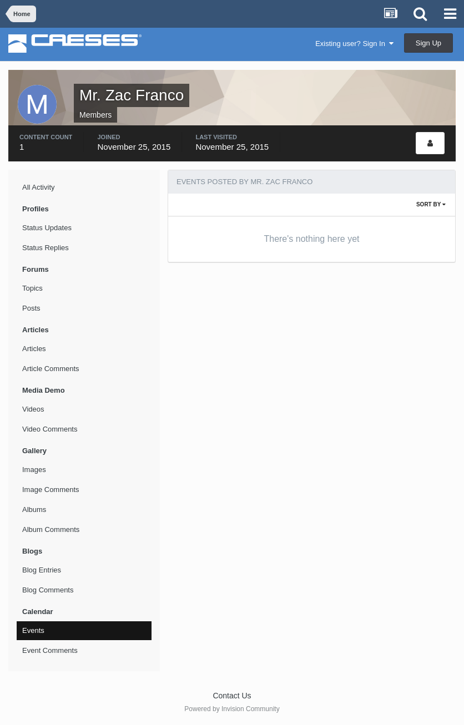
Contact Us (232, 695)
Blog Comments (47, 590)
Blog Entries (41, 570)
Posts (31, 308)
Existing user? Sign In (354, 43)
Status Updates (47, 228)
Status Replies (45, 248)
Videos (33, 409)
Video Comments (49, 429)
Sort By (431, 204)
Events (33, 630)
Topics (32, 288)
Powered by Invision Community (231, 709)
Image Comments (50, 489)
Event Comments (50, 650)
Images (34, 469)
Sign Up (428, 43)
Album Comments (50, 529)
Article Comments (50, 368)
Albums (34, 509)
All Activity (38, 187)
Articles (34, 348)
